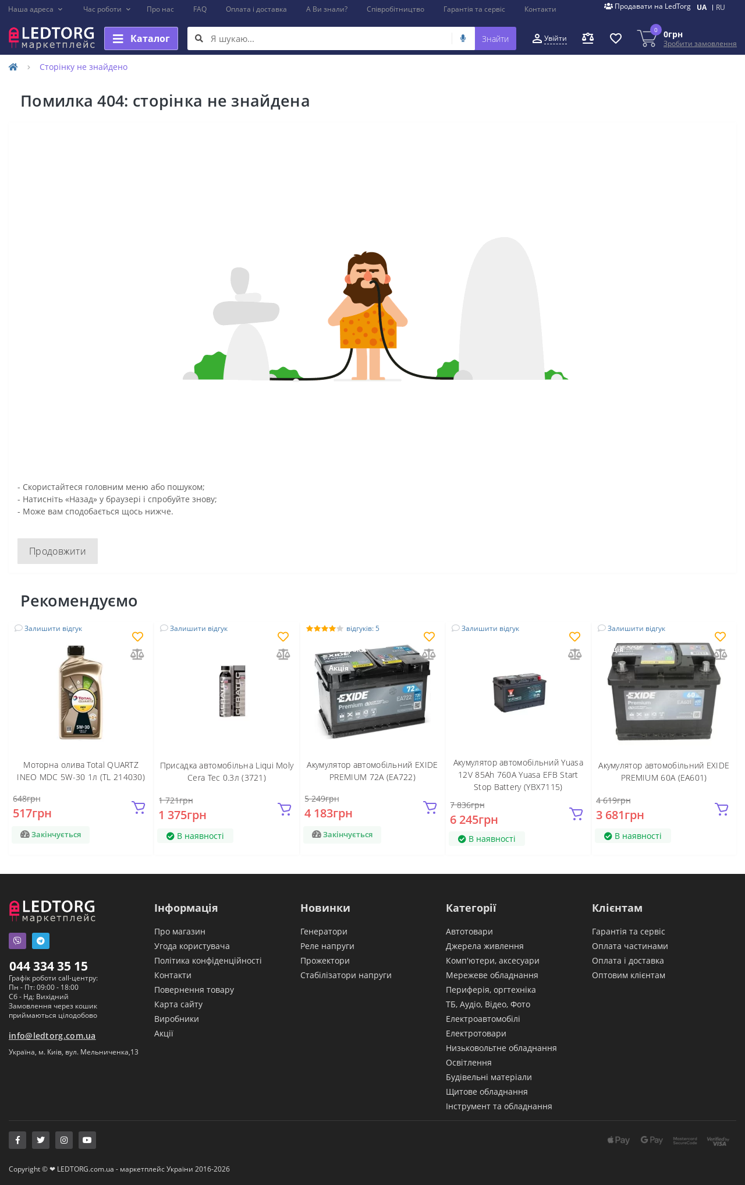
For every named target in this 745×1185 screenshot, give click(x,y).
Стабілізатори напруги (346, 975)
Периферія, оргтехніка (491, 989)
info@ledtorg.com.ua (52, 1035)
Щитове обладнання (487, 1091)
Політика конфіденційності (208, 960)
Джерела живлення (485, 945)
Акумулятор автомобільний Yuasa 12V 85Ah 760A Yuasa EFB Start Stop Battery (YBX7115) (518, 774)
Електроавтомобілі (483, 1018)
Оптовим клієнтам (628, 975)
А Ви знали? (326, 9)
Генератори (323, 931)
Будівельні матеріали (489, 1076)
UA (702, 7)
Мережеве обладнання (492, 975)
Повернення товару (194, 989)
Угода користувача (192, 945)
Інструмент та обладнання (499, 1106)
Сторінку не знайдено (83, 66)
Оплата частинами (630, 945)
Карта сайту (178, 1004)
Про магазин (179, 931)
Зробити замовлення (700, 43)
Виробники (176, 1018)
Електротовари (476, 1033)
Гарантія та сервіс (474, 9)
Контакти (540, 9)
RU (720, 7)
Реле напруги (327, 945)
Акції (163, 1033)
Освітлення (469, 1062)
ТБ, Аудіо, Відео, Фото (488, 1004)
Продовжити (57, 551)
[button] (36, 9)
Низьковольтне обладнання (501, 1047)
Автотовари (469, 931)
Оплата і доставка (256, 9)
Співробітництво (395, 9)
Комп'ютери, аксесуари (493, 960)
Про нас (160, 9)
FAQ (200, 9)
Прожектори (325, 960)
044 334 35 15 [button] (48, 966)
